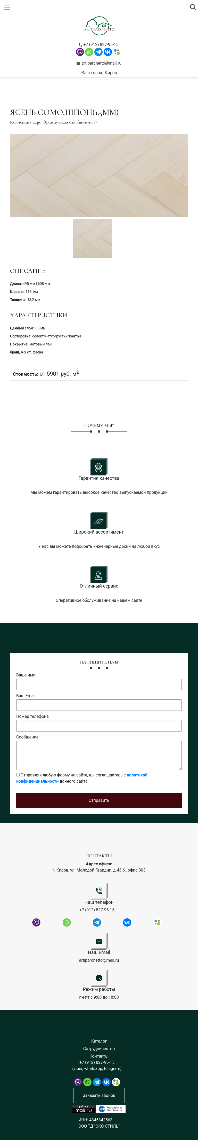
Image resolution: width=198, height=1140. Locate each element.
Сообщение (27, 737)
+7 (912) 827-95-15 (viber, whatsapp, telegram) (96, 1065)
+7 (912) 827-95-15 (99, 45)
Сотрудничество (99, 1048)
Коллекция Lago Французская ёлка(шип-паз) (53, 122)
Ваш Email (26, 695)
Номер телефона (32, 716)
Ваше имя (25, 675)
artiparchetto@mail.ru (99, 63)
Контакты (98, 1056)
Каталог (99, 1041)
